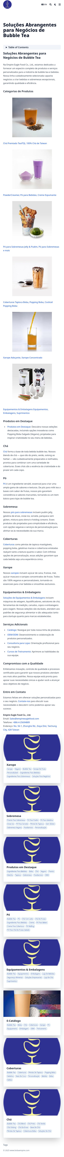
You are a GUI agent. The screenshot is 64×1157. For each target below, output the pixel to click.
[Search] (50, 4)
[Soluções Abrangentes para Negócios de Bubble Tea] (32, 1012)
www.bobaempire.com (19, 1150)
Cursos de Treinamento (19, 651)
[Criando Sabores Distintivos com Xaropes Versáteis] (32, 758)
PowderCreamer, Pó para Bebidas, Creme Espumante (29, 172)
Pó (4, 483)
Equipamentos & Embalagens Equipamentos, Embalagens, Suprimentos (27, 389)
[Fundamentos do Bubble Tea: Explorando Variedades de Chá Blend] (32, 1113)
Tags (5, 1144)
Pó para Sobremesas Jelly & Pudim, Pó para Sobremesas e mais (31, 226)
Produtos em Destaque (18, 426)
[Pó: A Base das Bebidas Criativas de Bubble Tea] (32, 910)
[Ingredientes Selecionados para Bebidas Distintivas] (32, 859)
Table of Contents (18, 47)
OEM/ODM (12, 634)
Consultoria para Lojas (18, 643)
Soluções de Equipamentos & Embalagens (24, 597)
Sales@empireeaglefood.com (24, 718)
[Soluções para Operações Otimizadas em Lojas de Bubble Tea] (32, 963)
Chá (5, 451)
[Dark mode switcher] (55, 4)
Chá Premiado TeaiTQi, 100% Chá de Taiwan (27, 121)
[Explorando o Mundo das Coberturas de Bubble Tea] (32, 1062)
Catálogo (11, 630)
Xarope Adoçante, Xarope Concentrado (27, 335)
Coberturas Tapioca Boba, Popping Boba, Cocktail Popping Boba (28, 282)
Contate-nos (24, 701)
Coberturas (8, 544)
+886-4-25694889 (21, 722)
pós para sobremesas (21, 512)
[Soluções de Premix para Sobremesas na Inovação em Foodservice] (32, 810)
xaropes (15, 573)
